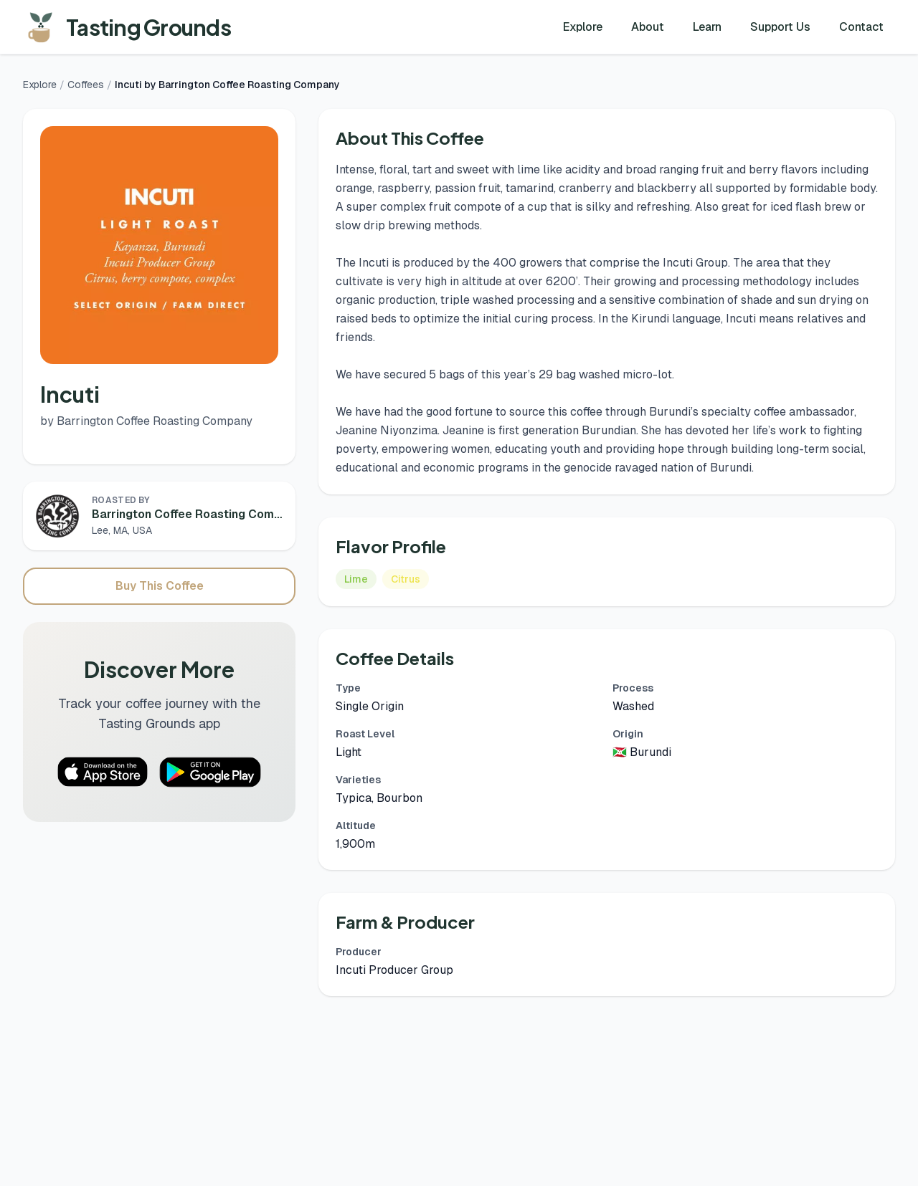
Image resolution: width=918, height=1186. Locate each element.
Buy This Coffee (159, 585)
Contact (861, 26)
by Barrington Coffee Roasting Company (146, 421)
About (647, 26)
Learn (707, 26)
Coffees (85, 84)
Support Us (780, 26)
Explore (582, 26)
